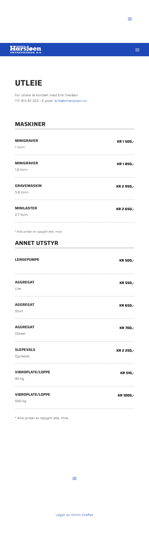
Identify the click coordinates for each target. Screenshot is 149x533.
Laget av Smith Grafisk (74, 515)
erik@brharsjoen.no (71, 101)
